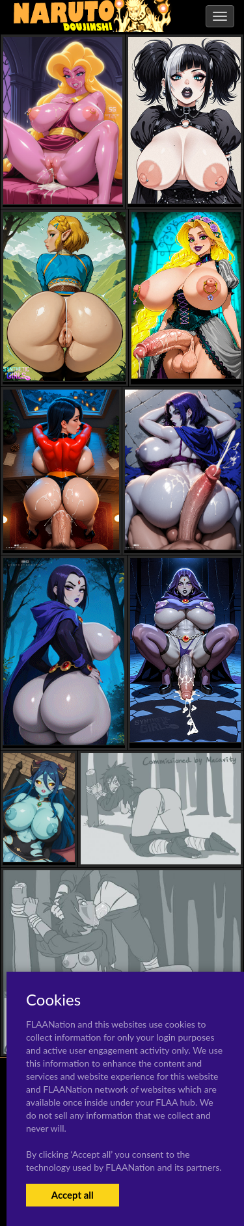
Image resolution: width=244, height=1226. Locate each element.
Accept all (72, 1195)
